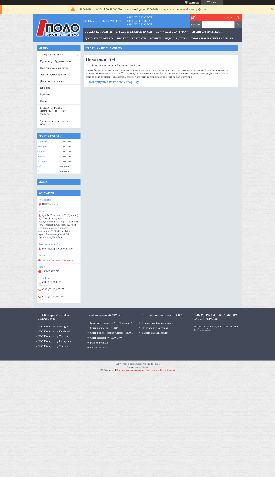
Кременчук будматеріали (134, 31)
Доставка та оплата (99, 38)
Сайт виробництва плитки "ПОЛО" (112, 332)
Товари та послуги (52, 54)
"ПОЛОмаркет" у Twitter (53, 336)
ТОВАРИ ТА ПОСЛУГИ (98, 31)
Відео (168, 38)
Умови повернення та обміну (212, 38)
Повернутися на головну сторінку (114, 82)
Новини (155, 38)
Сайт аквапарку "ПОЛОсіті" (106, 337)
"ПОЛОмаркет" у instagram (54, 341)
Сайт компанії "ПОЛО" (104, 327)
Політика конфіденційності (160, 370)
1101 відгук (194, 2)
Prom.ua (155, 363)
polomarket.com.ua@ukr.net (58, 260)
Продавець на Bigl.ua (137, 367)
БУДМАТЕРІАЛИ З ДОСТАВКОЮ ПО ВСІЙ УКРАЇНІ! (54, 111)
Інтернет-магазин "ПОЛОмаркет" (111, 323)
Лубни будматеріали (207, 31)
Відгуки (181, 38)
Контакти (139, 38)
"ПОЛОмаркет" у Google (53, 326)
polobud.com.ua (99, 342)
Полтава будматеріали (172, 31)
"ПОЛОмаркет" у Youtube (53, 346)
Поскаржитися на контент (130, 370)
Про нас (122, 38)
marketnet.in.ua (99, 347)
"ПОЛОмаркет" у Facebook (54, 331)
